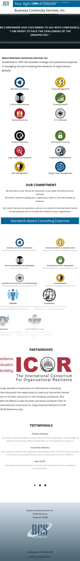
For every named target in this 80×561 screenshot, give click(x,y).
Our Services (44, 2)
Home (35, 2)
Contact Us (65, 2)
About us (55, 2)
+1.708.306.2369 (46, 552)
